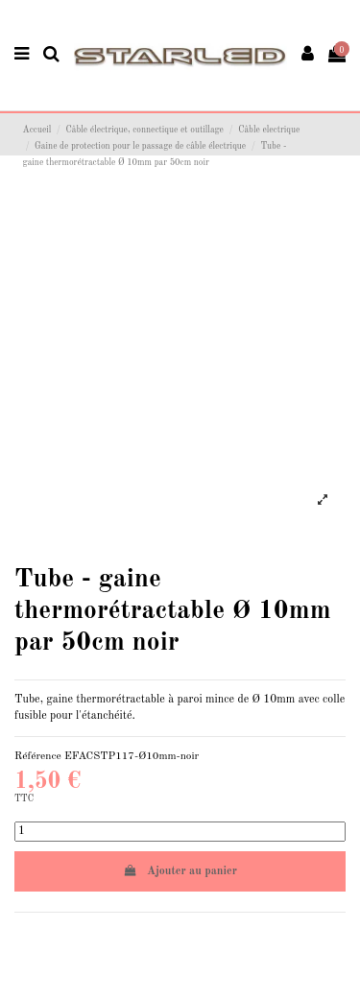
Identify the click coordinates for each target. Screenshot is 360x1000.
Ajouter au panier (180, 871)
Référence (37, 756)
